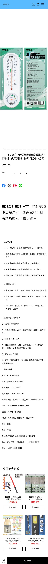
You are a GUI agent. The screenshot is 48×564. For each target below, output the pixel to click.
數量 (3, 172)
